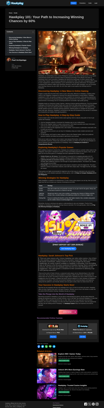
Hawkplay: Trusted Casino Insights (72, 385)
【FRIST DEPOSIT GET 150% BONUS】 (68, 245)
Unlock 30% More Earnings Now (71, 370)
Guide (90, 3)
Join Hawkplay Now (68, 248)
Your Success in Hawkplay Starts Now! (20, 52)
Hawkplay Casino (70, 303)
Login (95, 3)
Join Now (82, 336)
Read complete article (64, 360)
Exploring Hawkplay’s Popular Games (20, 45)
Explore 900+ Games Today (69, 354)
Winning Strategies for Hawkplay (18, 47)
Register (73, 3)
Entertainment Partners (58, 405)
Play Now (53, 336)
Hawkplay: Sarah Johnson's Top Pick (20, 50)
